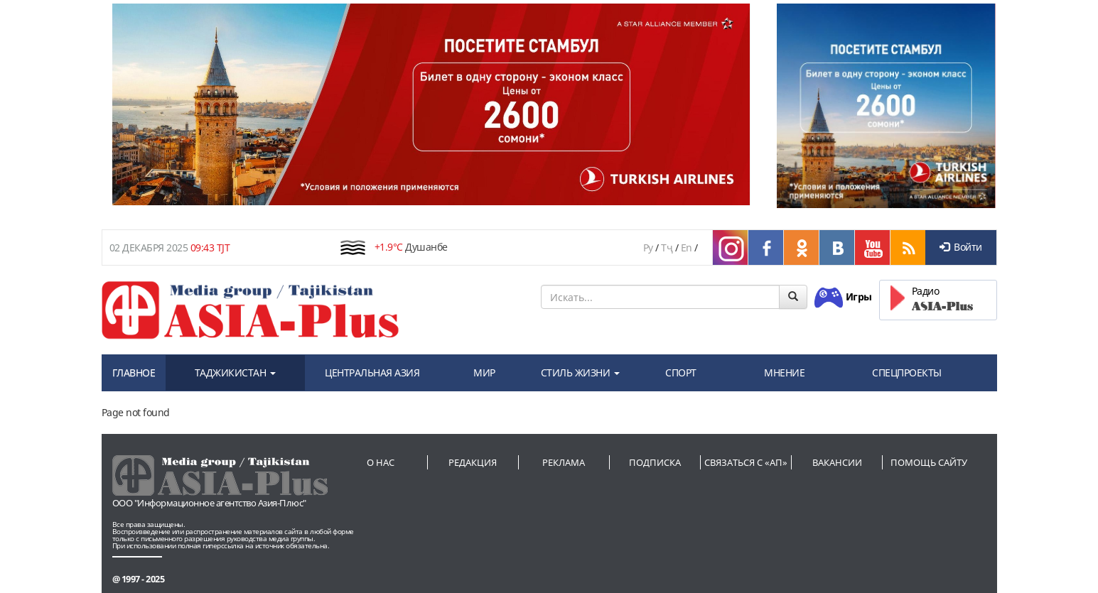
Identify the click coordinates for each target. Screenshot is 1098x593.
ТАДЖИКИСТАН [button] (235, 372)
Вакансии (837, 462)
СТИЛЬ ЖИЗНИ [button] (580, 372)
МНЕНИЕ (784, 372)
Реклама (563, 462)
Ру (648, 247)
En (686, 247)
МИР (484, 372)
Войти (961, 247)
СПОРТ (680, 372)
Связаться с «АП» (745, 462)
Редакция (472, 462)
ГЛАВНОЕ (134, 372)
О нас (380, 462)
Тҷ (666, 247)
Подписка (655, 462)
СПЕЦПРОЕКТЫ (907, 372)
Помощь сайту (928, 462)
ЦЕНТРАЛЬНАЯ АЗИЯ (372, 372)
